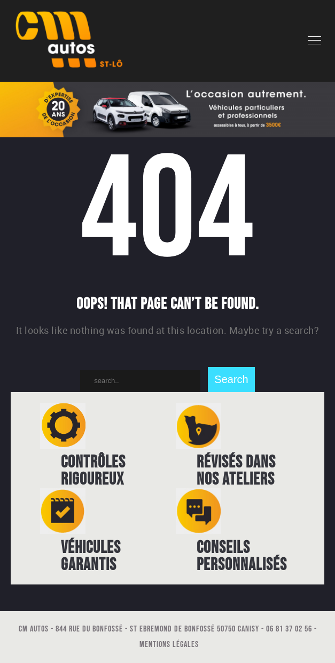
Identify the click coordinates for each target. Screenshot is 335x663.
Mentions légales (169, 644)
